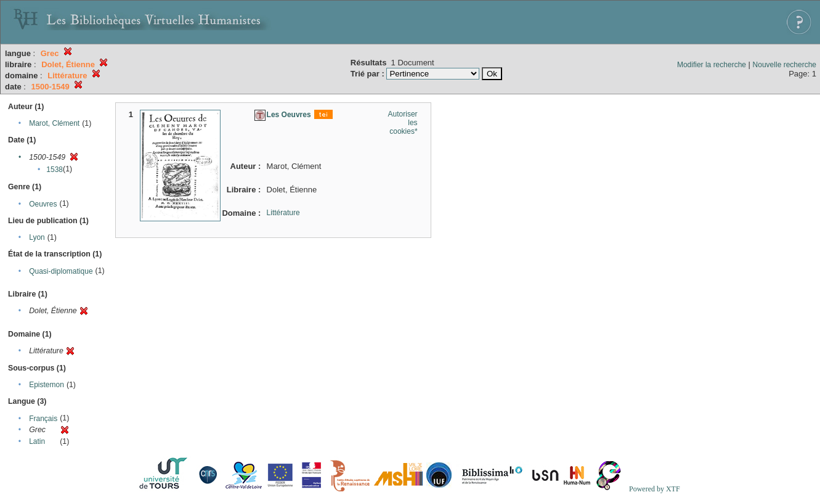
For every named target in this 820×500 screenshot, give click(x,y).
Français (43, 418)
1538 (54, 169)
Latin (37, 441)
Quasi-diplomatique (60, 271)
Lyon (37, 237)
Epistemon (46, 384)
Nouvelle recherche (784, 64)
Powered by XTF (654, 489)
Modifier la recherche (711, 64)
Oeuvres (43, 204)
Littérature (283, 212)
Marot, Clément (54, 123)
